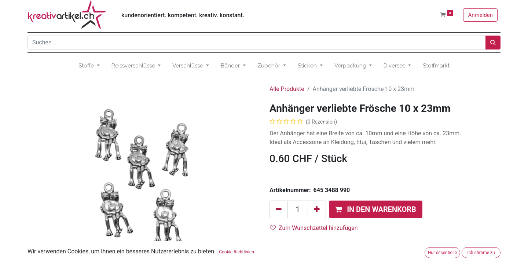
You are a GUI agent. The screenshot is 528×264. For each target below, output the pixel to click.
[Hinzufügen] (317, 209)
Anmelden (480, 15)
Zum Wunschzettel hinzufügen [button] (314, 227)
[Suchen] (492, 43)
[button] (375, 209)
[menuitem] (436, 66)
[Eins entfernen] (279, 209)
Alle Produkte (287, 88)
